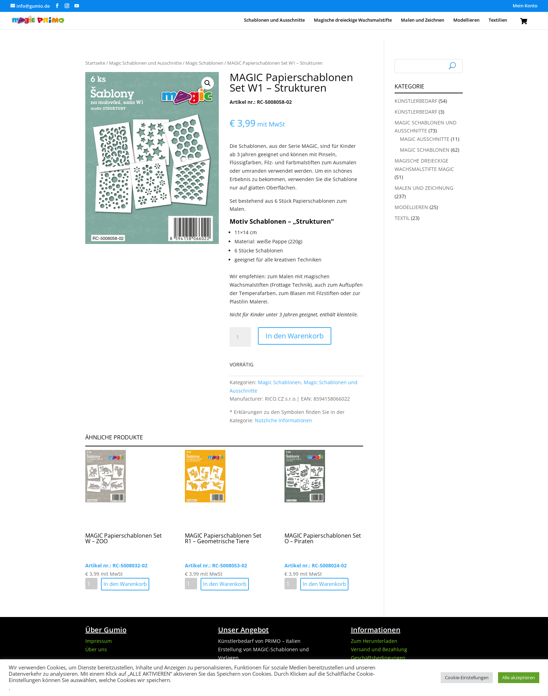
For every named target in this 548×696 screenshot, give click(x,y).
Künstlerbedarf (416, 101)
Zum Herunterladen (374, 641)
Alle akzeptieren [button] (518, 677)
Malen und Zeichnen (422, 20)
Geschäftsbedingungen (378, 657)
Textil (402, 218)
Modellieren (466, 20)
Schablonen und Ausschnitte (274, 20)
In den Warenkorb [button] (125, 583)
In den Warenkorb (295, 335)
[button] (207, 83)
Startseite (95, 63)
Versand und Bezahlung (379, 649)
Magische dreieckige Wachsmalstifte (353, 20)
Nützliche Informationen (283, 420)
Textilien (498, 20)
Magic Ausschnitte (424, 139)
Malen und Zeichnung (424, 188)
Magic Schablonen (204, 63)
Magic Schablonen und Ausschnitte (145, 63)
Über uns (96, 649)
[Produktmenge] (240, 337)
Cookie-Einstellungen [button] (467, 677)
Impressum (98, 641)
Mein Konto (525, 6)
